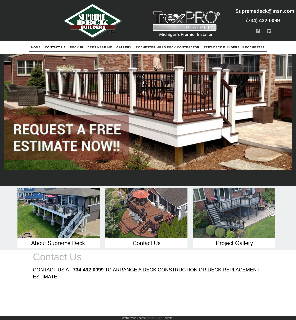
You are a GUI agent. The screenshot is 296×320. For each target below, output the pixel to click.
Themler (168, 318)
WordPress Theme (134, 318)
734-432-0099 (88, 269)
